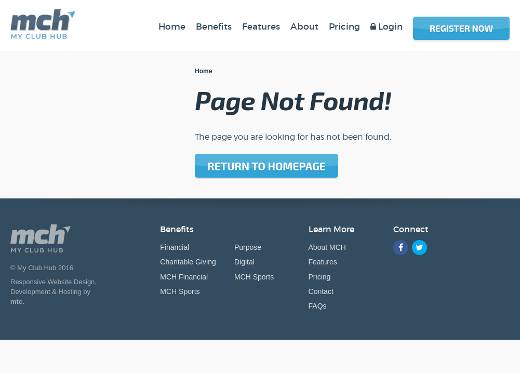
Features (323, 262)
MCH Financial (184, 277)
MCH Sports (179, 291)
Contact (321, 291)
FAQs (318, 306)
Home (203, 71)
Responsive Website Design (52, 282)
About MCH (327, 247)
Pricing (320, 277)
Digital (244, 262)
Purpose (247, 247)
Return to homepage (266, 165)
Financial (174, 247)
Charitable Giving (188, 262)
